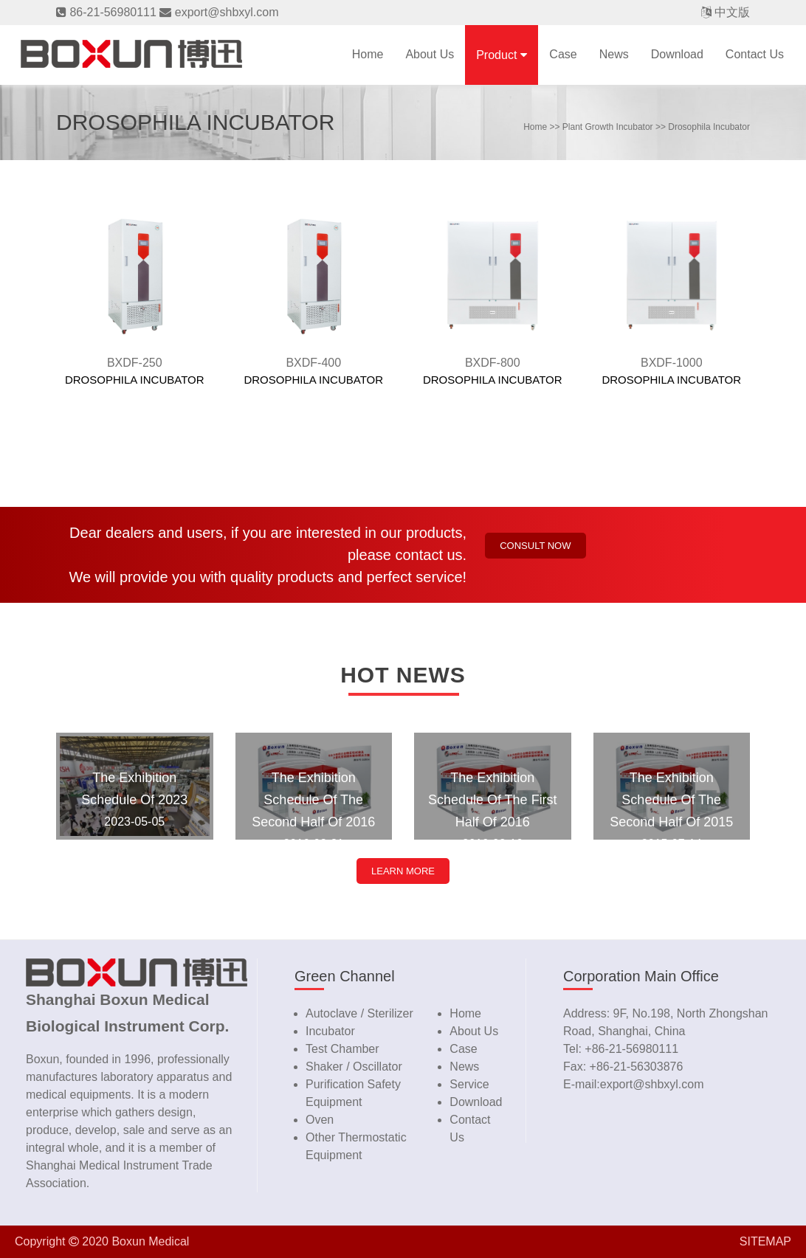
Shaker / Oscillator (354, 1066)
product (496, 55)
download (677, 54)
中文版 (732, 12)
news (614, 54)
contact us (755, 54)
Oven (320, 1119)
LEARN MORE (403, 871)
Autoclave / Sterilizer (359, 1013)
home (535, 127)
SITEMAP (765, 1241)
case (562, 54)
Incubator (330, 1031)
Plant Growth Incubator (607, 127)
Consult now (535, 545)
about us (474, 1031)
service (469, 1084)
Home (368, 54)
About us (429, 54)
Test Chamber (342, 1049)
